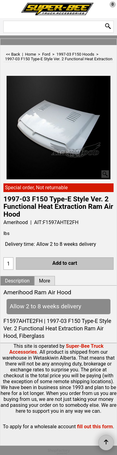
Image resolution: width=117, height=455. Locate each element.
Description (17, 281)
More (44, 281)
